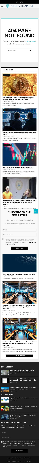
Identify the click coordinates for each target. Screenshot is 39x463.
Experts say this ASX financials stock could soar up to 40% (19, 133)
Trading (5, 282)
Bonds (5, 178)
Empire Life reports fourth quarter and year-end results (24, 398)
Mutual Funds (6, 319)
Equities (5, 109)
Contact (9, 461)
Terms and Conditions (25, 461)
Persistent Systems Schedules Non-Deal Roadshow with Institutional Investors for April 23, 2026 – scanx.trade (19, 343)
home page (31, 41)
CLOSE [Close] (35, 211)
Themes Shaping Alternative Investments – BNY (19, 274)
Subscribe (19, 451)
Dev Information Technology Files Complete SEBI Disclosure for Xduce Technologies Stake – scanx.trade (19, 307)
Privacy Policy (15, 461)
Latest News (8, 70)
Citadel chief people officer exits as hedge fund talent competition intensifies (22, 371)
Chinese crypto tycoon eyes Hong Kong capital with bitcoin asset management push (18, 98)
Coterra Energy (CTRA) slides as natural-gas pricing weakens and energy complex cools (23, 379)
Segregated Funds (7, 144)
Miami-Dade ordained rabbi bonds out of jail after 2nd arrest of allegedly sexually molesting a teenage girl (19, 202)
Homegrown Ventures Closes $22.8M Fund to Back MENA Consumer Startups (23, 388)
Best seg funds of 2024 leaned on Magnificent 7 (18, 167)
